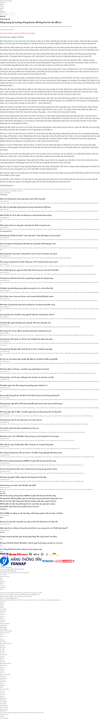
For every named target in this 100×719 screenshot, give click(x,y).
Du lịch (1, 683)
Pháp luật (2, 640)
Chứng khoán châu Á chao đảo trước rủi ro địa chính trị (21, 420)
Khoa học (2, 672)
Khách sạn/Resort (4, 689)
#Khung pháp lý (32, 189)
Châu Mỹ (2, 614)
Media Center (3, 711)
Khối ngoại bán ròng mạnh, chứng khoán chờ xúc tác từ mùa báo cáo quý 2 (28, 254)
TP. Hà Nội (69, 189)
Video (1, 517)
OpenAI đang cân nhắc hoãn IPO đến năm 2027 (18, 485)
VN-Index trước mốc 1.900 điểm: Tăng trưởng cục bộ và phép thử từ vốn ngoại (29, 436)
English (1, 4)
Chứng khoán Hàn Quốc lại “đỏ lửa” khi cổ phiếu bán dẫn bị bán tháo (26, 339)
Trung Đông (3, 611)
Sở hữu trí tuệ (3, 574)
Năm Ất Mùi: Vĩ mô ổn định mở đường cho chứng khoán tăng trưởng (26, 215)
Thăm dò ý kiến (4, 707)
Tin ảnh (2, 712)
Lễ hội (1, 687)
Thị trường (2, 692)
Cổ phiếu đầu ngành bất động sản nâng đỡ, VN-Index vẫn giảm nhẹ (25, 323)
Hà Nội (2, 716)
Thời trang (2, 662)
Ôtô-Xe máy (3, 680)
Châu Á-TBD (3, 609)
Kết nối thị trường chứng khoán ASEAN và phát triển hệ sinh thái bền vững (28, 461)
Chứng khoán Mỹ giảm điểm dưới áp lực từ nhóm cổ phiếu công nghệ (26, 349)
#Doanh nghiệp (17, 189)
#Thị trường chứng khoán (6, 189)
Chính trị (2, 603)
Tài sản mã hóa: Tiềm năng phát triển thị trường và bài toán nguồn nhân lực (28, 501)
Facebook (3, 33)
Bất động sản (3, 627)
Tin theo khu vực (4, 714)
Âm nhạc (2, 660)
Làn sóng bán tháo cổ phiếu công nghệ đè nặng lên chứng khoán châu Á (27, 314)
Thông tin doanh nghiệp (6, 631)
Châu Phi (2, 616)
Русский (2, 12)
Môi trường (2, 681)
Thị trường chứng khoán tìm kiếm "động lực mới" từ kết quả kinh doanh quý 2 (29, 262)
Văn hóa (2, 656)
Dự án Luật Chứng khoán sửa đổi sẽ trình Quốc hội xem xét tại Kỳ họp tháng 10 (29, 395)
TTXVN (1, 583)
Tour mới (2, 691)
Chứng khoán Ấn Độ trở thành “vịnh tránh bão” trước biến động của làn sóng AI (30, 235)
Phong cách (3, 647)
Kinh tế (2, 16)
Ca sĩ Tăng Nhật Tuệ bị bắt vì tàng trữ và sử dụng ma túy (21, 549)
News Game (3, 700)
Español (2, 8)
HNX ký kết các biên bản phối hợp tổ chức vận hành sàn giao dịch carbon (27, 504)
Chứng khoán (5, 19)
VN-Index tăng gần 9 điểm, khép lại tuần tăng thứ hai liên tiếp (23, 477)
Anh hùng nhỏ (3, 654)
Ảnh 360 (41, 712)
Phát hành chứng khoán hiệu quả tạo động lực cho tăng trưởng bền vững (27, 304)
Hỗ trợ (1, 580)
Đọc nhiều (3, 493)
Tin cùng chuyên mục (6, 231)
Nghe (1, 539)
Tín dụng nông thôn (5, 623)
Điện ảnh (2, 658)
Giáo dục (2, 636)
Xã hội (1, 634)
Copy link (31, 33)
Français (2, 6)
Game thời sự (3, 701)
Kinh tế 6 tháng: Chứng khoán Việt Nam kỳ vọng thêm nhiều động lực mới (28, 244)
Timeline (22, 712)
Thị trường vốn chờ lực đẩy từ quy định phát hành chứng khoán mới (25, 331)
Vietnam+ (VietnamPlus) (6, 1)
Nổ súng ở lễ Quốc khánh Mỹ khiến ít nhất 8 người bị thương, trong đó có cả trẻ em (31, 543)
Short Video (31, 712)
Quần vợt (2, 671)
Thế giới (2, 605)
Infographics (3, 509)
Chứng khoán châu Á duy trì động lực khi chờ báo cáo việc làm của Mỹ (26, 377)
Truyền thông (3, 665)
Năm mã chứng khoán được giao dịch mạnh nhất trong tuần (22, 199)
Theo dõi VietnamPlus (5, 192)
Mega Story (16, 712)
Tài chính (2, 622)
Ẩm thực (2, 652)
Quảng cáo (3, 587)
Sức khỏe (2, 649)
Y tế (1, 638)
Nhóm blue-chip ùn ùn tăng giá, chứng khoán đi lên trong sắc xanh (25, 225)
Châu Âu (2, 612)
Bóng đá (2, 669)
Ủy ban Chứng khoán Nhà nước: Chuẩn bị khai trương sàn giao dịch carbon (28, 469)
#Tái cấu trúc (24, 189)
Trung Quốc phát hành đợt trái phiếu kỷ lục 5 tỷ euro (19, 428)
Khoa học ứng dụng (5, 674)
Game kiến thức (4, 705)
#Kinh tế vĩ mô (39, 189)
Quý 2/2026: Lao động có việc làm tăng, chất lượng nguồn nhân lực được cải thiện (31, 513)
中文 (1, 10)
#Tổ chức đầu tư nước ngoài (51, 189)
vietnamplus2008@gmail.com (10, 598)
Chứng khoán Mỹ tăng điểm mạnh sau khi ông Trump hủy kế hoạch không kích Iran (31, 498)
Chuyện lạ (2, 694)
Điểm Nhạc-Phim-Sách (5, 663)
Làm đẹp (2, 651)
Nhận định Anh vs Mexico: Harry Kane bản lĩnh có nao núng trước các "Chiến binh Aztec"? (34, 528)
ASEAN (2, 607)
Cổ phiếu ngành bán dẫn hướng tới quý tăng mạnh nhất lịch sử (23, 385)
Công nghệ (3, 676)
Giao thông (3, 642)
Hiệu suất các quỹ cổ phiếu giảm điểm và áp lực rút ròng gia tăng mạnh (26, 444)
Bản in (25, 33)
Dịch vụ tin (2, 585)
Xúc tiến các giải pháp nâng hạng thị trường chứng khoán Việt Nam (25, 207)
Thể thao (2, 667)
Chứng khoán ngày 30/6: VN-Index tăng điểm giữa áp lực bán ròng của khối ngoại (31, 403)
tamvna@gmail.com (35, 594)
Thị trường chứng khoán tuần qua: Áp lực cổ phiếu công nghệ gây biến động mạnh (31, 452)
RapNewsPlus (3, 698)
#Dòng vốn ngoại (62, 189)
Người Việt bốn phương (6, 643)
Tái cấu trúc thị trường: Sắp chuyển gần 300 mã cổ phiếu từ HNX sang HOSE (28, 359)
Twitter (10, 33)
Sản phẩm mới (3, 678)
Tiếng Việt (2, 2)
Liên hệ (2, 589)
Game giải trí (3, 703)
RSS (1, 578)
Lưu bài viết (17, 33)
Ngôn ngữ (2, 582)
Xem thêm (2, 491)
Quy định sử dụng (4, 576)
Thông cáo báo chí (4, 632)
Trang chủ (2, 602)
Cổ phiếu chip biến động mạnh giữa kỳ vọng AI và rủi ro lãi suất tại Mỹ (26, 288)
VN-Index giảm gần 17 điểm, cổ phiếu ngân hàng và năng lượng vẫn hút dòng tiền (30, 412)
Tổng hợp (36, 712)
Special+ (2, 696)
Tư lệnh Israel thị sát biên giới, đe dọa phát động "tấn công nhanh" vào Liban (28, 536)
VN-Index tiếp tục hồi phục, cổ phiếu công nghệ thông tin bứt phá (24, 369)
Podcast (2, 532)
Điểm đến (2, 685)
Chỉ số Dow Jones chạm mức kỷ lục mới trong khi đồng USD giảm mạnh (26, 296)
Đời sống (2, 645)
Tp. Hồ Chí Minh (4, 718)
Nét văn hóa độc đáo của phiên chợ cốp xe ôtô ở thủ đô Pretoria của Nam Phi (29, 522)
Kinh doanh (3, 620)
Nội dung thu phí (4, 709)
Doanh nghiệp (3, 629)
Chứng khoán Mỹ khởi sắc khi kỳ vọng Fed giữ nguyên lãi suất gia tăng (26, 278)
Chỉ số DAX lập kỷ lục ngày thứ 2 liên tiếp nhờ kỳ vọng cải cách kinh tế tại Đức (29, 270)
